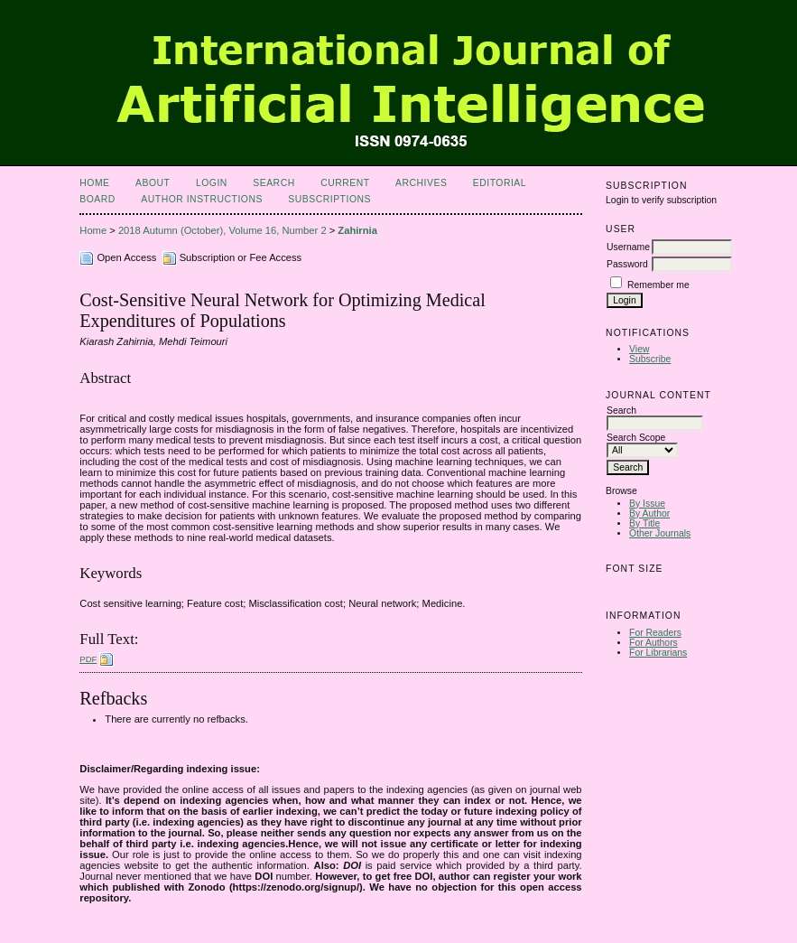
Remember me (658, 285)
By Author (649, 513)
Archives (421, 183)
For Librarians (658, 653)
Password (627, 264)
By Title (644, 523)
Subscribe (650, 359)
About (152, 183)
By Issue (647, 504)
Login (211, 183)
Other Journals (659, 533)
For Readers (655, 633)
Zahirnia (357, 230)
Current (344, 183)
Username (628, 247)
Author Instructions (202, 199)
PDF (88, 659)
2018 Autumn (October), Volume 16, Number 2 (222, 230)
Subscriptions (329, 199)
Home (94, 183)
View (639, 349)
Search (273, 183)
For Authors (653, 643)
